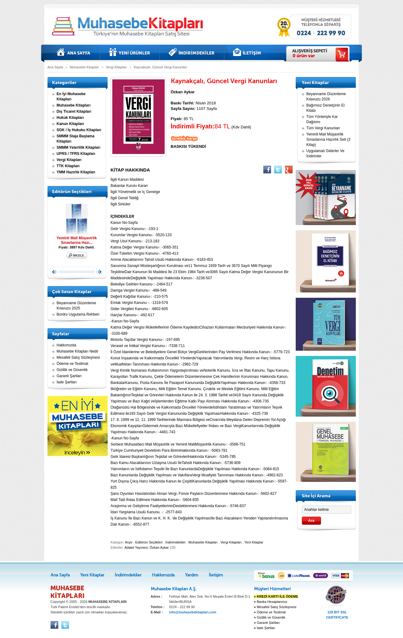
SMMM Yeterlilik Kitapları (79, 147)
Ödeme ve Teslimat (72, 363)
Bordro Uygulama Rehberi (78, 314)
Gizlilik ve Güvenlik (72, 370)
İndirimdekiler (192, 52)
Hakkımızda (66, 345)
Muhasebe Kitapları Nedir (77, 351)
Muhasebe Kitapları (84, 67)
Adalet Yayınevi (136, 547)
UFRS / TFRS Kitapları (76, 153)
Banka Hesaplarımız (270, 602)
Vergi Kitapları (116, 67)
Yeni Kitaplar (129, 52)
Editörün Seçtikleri (149, 542)
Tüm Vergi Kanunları (323, 128)
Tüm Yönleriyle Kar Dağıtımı (322, 119)
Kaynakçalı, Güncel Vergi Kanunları (160, 67)
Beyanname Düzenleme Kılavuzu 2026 (326, 96)
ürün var (304, 56)
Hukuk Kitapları (70, 117)
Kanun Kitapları (70, 124)
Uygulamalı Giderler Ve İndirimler (325, 153)
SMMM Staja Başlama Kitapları (76, 138)
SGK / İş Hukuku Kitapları (79, 130)
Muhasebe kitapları (129, 27)
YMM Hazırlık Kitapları (76, 172)
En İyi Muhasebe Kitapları (71, 96)
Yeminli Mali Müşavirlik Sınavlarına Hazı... (76, 223)
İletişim (247, 52)
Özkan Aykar (159, 547)
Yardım (191, 575)
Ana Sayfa (74, 52)
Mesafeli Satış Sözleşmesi (78, 357)
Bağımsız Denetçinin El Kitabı (325, 108)
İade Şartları (67, 382)
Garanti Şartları (69, 376)
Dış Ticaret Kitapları (74, 111)
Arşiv (128, 542)
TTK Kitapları (68, 166)
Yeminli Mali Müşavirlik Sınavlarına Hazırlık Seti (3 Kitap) (328, 139)
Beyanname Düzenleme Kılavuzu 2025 (76, 305)
